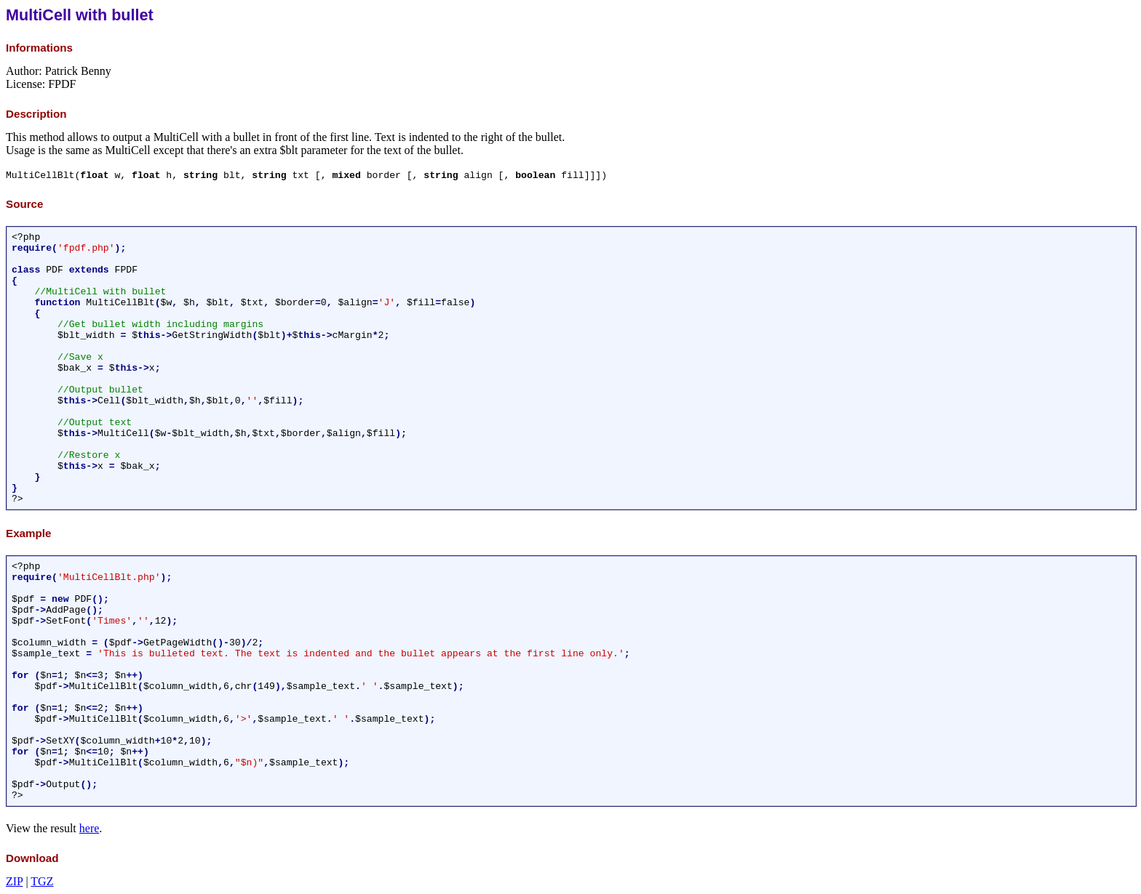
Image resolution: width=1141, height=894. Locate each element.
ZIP (14, 881)
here (89, 828)
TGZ (42, 881)
